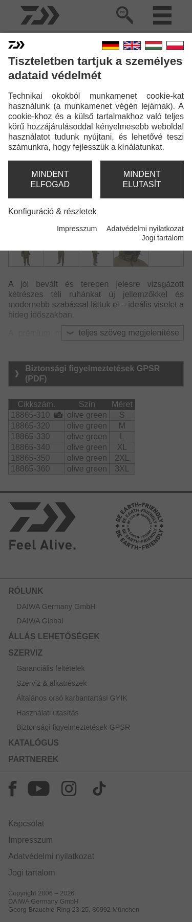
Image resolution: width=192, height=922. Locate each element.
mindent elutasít (142, 179)
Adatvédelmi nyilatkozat (145, 228)
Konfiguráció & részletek (52, 211)
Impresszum (77, 228)
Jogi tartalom (163, 238)
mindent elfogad (50, 179)
